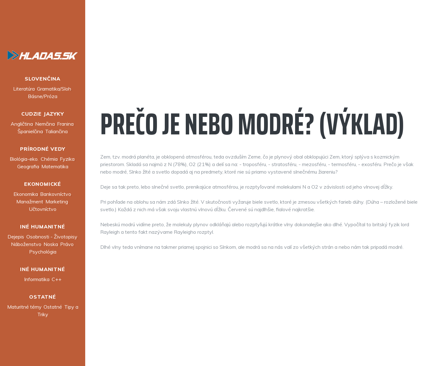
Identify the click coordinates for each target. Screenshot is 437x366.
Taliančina (56, 131)
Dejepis (16, 236)
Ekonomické (42, 184)
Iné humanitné (42, 226)
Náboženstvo (26, 244)
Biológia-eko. (24, 159)
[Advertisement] (261, 59)
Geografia (28, 166)
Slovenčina (42, 79)
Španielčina (30, 131)
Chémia (49, 159)
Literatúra (24, 89)
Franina (65, 124)
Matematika (54, 166)
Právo (67, 244)
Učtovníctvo (42, 209)
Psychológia (42, 251)
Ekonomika (25, 194)
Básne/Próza (42, 96)
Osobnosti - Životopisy (51, 236)
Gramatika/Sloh (54, 89)
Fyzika (67, 159)
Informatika (36, 279)
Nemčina (45, 124)
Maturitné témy (24, 307)
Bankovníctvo (55, 194)
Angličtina (22, 124)
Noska (51, 244)
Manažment (29, 201)
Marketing (56, 201)
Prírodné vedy (42, 149)
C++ (56, 279)
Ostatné (42, 297)
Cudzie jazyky (42, 114)
